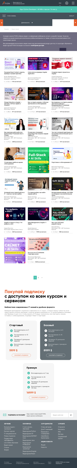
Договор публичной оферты (39, 462)
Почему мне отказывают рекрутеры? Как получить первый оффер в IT (38, 134)
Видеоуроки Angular (29, 451)
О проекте (61, 427)
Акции (43, 445)
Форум (6, 450)
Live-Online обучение (11, 443)
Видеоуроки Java (28, 440)
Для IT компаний (46, 429)
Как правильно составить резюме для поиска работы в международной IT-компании (62, 104)
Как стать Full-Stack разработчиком (58, 223)
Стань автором (46, 427)
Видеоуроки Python (29, 431)
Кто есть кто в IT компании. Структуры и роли (36, 253)
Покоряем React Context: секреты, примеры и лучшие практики (14, 73)
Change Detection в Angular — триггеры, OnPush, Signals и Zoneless (13, 104)
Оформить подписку (21, 355)
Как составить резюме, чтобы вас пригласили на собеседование (38, 103)
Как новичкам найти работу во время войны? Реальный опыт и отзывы (13, 134)
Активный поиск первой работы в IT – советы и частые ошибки (14, 193)
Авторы (60, 434)
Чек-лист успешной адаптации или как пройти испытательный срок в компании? (62, 134)
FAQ (59, 432)
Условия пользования (8, 462)
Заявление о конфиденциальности (22, 462)
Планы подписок (9, 436)
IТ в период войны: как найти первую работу (36, 193)
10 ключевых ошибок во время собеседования (13, 163)
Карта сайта (49, 462)
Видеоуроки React (29, 453)
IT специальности (10, 433)
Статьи (6, 447)
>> (56, 9)
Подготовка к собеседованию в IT (62, 162)
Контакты (61, 429)
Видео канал (8, 445)
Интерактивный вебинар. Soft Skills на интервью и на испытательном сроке (62, 194)
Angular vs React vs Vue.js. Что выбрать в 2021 (13, 223)
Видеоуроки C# (28, 433)
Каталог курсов (9, 431)
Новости (44, 447)
